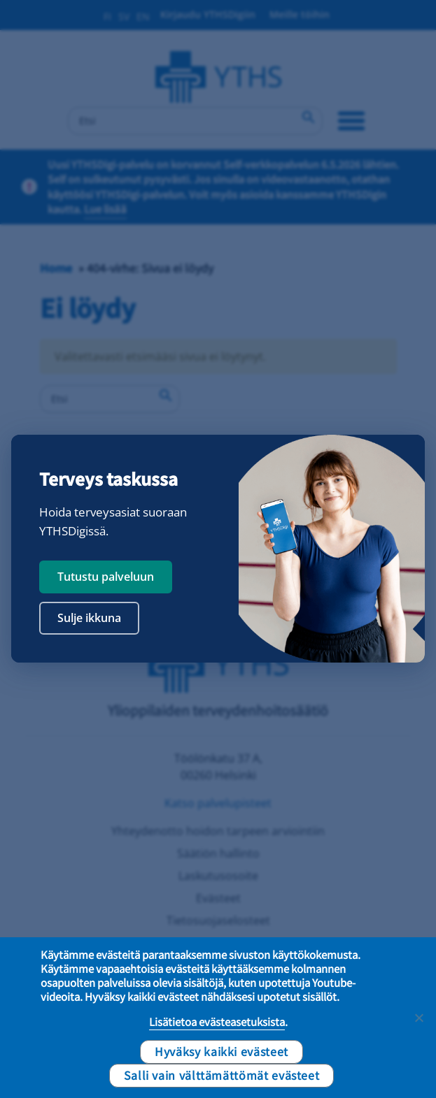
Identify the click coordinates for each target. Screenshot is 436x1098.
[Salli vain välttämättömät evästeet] (419, 1018)
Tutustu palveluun (105, 576)
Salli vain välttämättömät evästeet (222, 1075)
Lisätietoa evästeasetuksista (217, 1022)
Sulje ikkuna (89, 618)
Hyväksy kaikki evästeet (221, 1051)
